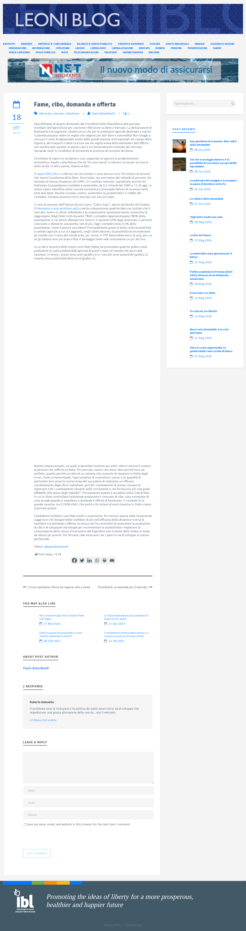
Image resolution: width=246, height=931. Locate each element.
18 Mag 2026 (203, 284)
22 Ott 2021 (117, 641)
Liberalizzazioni (122, 48)
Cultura (155, 44)
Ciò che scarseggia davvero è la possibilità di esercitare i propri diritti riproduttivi (213, 163)
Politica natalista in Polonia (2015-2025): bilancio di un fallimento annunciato (211, 275)
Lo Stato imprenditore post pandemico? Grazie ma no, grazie (126, 617)
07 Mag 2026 (203, 356)
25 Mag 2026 (203, 240)
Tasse (64, 52)
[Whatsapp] (97, 560)
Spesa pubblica (45, 52)
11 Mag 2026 (203, 338)
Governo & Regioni (222, 44)
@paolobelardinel (56, 547)
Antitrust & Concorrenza (54, 44)
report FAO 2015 (48, 174)
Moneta (160, 48)
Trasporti (110, 52)
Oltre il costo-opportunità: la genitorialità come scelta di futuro (211, 349)
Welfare (154, 52)
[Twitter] (82, 560)
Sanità (217, 48)
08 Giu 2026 (202, 150)
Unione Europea (133, 52)
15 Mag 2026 (203, 298)
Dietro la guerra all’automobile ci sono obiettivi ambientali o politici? (60, 634)
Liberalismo (98, 48)
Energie (199, 44)
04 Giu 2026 (202, 189)
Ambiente (26, 44)
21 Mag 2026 (203, 262)
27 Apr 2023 (117, 624)
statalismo (72, 113)
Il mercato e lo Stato (202, 293)
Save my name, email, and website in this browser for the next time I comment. (79, 824)
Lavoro (80, 48)
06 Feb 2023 (52, 641)
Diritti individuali (177, 44)
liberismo (45, 113)
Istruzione (63, 48)
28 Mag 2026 (203, 222)
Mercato (144, 48)
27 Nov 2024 (52, 624)
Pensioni (176, 48)
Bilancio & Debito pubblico (94, 44)
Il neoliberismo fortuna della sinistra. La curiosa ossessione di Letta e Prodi (126, 634)
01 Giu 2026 (202, 204)
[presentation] (52, 837)
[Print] (104, 560)
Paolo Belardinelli (103, 113)
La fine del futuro (200, 235)
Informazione (41, 48)
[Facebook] (74, 560)
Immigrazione (17, 48)
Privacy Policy (113, 925)
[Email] (112, 560)
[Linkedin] (89, 560)
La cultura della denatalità (206, 198)
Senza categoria (19, 52)
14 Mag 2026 (203, 316)
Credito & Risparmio (131, 44)
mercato (58, 113)
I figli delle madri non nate (206, 217)
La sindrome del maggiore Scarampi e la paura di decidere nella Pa (213, 182)
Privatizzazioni (197, 48)
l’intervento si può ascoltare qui (56, 208)
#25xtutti (9, 44)
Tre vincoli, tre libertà (203, 311)
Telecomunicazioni (86, 52)
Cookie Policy (133, 925)
